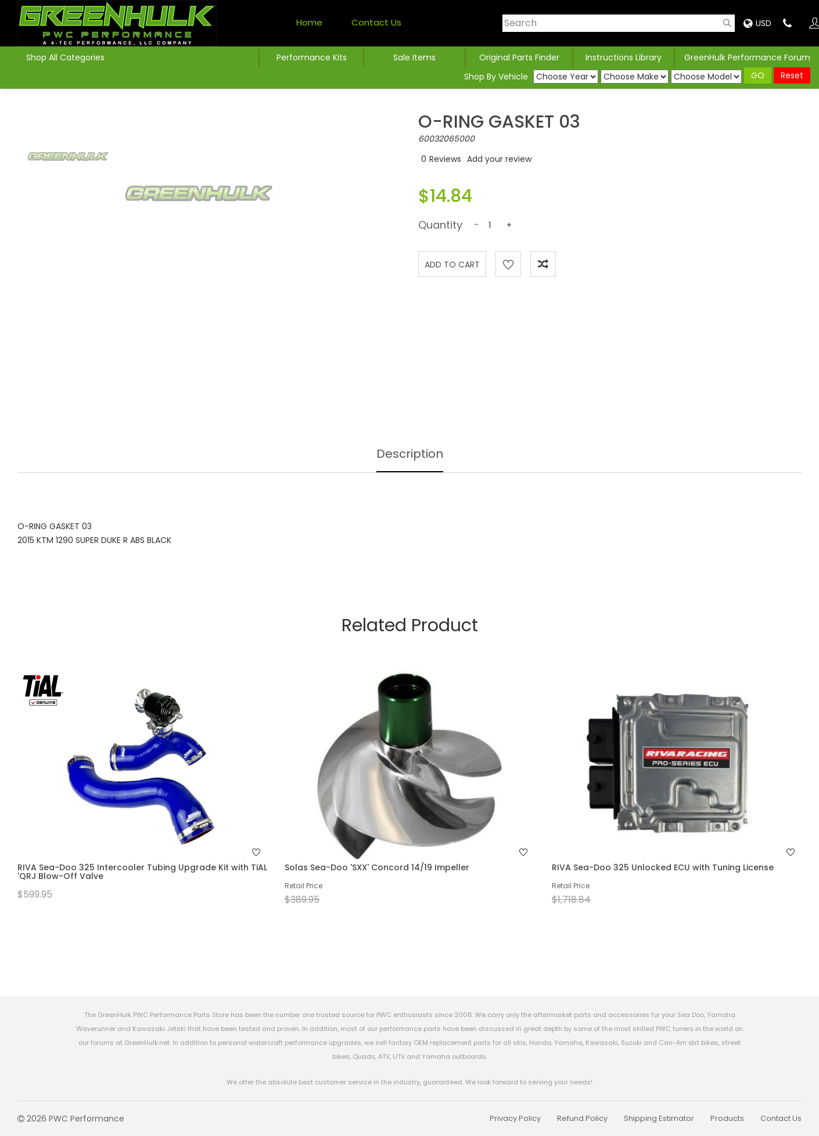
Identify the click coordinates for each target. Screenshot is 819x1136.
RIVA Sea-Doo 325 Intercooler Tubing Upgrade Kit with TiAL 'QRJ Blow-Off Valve (142, 872)
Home (309, 22)
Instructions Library (623, 57)
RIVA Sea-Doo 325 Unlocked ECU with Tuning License (663, 867)
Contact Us (376, 22)
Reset (792, 75)
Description (409, 454)
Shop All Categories (65, 57)
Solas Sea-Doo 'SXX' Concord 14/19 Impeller (377, 867)
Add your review (499, 159)
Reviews (445, 159)
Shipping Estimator (659, 1118)
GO (757, 75)
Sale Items (414, 57)
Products (727, 1118)
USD (757, 23)
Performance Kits (311, 57)
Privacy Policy (515, 1118)
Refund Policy (582, 1118)
